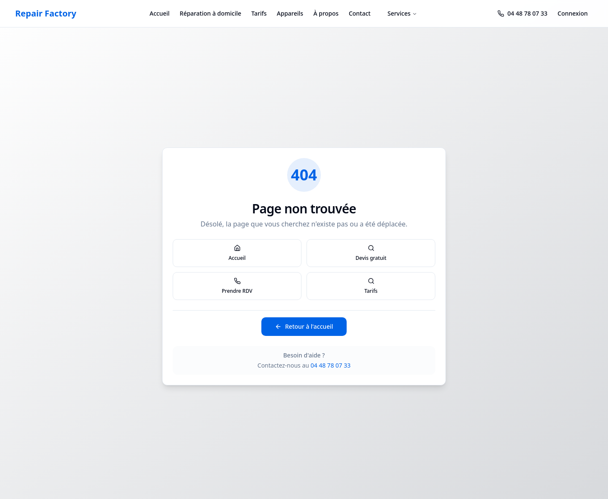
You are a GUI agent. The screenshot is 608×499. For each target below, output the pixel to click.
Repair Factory (45, 13)
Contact (360, 13)
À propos (326, 13)
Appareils (290, 13)
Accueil (159, 13)
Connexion (573, 13)
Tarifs (258, 13)
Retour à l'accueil (304, 326)
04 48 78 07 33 (331, 365)
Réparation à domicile (211, 13)
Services (403, 13)
